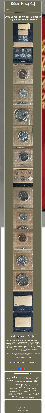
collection (17, 381)
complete (31, 397)
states (21, 391)
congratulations (13, 391)
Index (23, 403)
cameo (26, 391)
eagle (19, 393)
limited (36, 394)
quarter (30, 385)
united (17, 385)
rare (34, 378)
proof (24, 384)
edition (29, 381)
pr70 (8, 385)
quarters (28, 388)
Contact (23, 405)
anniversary (14, 388)
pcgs (9, 378)
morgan (22, 381)
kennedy (35, 385)
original (21, 378)
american (12, 394)
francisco (28, 378)
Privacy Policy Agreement (23, 407)
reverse (32, 390)
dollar (29, 394)
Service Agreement (23, 410)
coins (14, 396)
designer (34, 388)
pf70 (37, 378)
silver (22, 387)
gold (25, 394)
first (20, 397)
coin (36, 380)
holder (12, 385)
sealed (23, 397)
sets (11, 380)
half (27, 397)
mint (14, 377)
